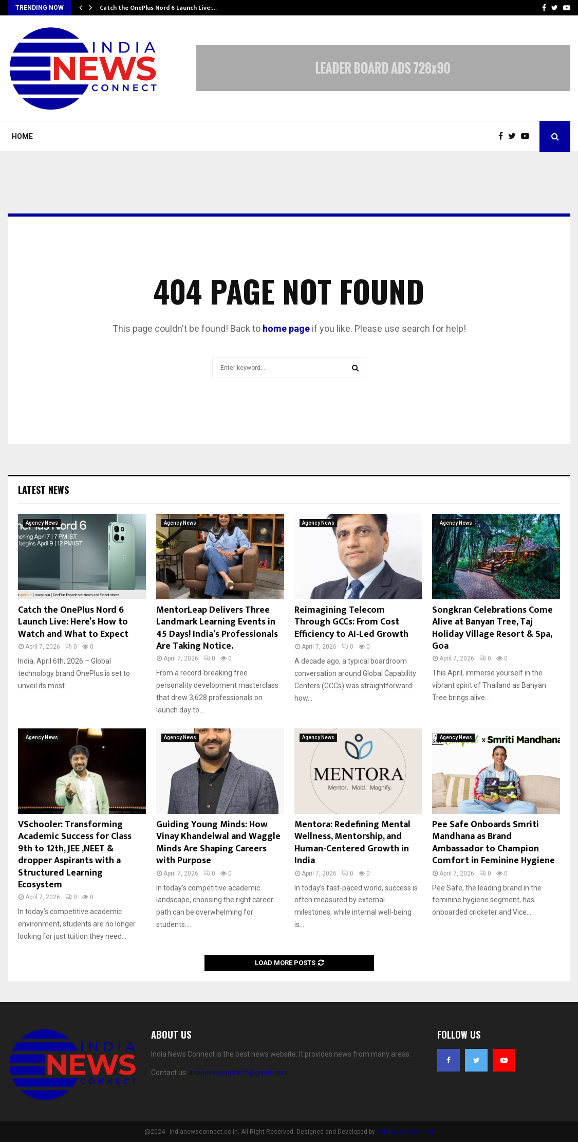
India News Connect (405, 1131)
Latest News (43, 489)
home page (286, 328)
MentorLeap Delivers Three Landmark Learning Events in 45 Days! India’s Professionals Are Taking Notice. (217, 628)
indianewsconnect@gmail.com (239, 1072)
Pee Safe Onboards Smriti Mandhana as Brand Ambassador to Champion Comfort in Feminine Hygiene (493, 842)
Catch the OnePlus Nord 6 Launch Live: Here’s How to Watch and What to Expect (73, 622)
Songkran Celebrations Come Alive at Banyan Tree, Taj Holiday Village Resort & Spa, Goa (492, 628)
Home (22, 136)
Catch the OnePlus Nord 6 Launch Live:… (158, 8)
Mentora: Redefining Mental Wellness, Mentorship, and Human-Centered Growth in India (352, 842)
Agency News (42, 523)
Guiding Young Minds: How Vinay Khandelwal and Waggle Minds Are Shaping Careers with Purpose (218, 842)
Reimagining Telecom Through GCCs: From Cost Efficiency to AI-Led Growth (351, 622)
